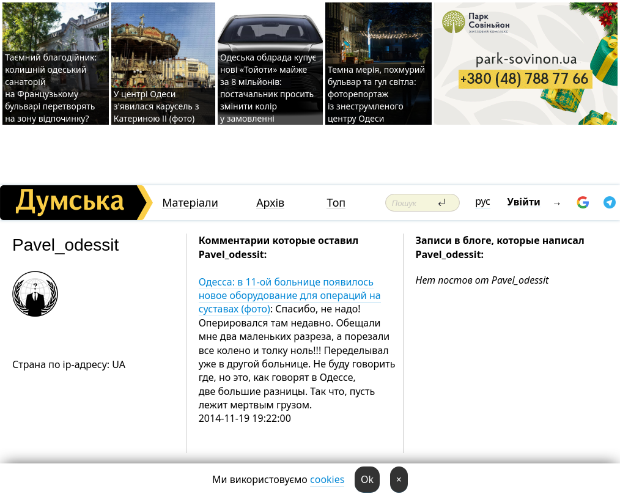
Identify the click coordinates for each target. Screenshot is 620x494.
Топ (336, 202)
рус (482, 201)
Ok (367, 479)
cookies (327, 479)
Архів (270, 202)
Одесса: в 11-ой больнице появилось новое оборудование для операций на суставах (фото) (290, 295)
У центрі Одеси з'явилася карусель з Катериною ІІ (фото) (156, 106)
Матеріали (190, 202)
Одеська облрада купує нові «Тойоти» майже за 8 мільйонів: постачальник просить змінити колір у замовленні (268, 87)
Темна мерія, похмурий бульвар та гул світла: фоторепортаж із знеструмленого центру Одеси (376, 94)
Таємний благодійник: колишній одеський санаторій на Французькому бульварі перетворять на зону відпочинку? (51, 87)
